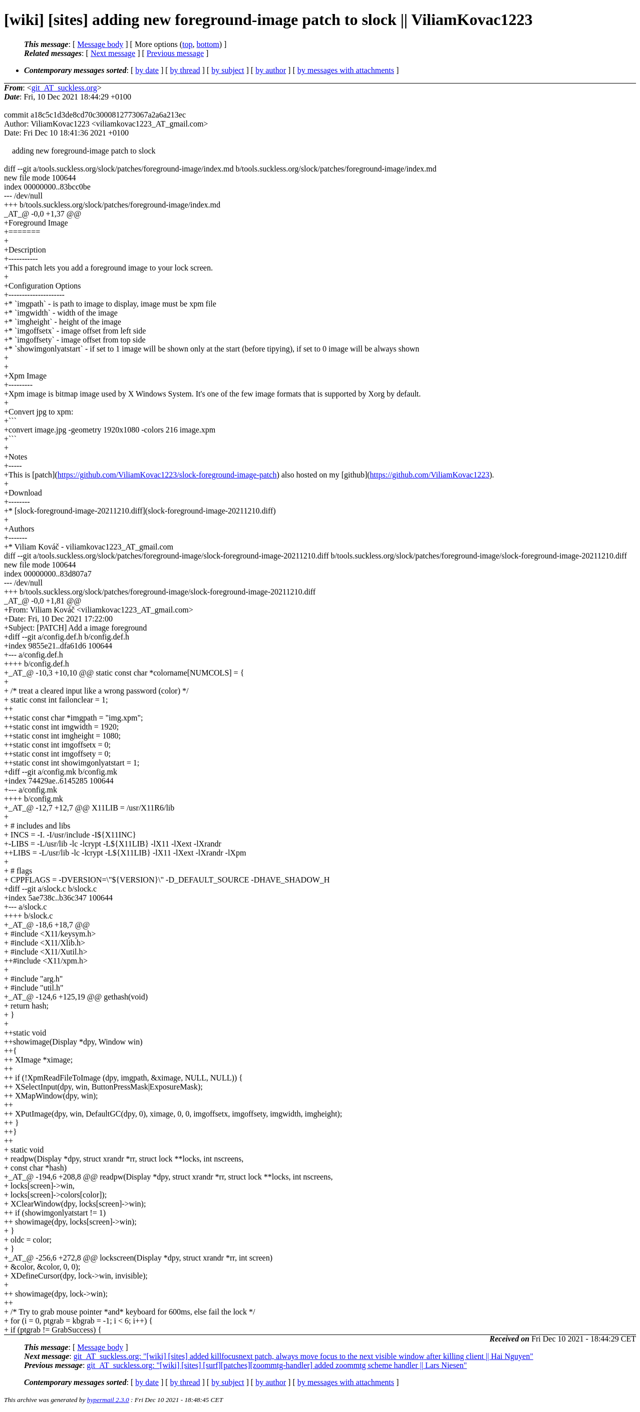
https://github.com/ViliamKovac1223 (430, 474)
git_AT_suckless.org (64, 88)
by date (147, 70)
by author (270, 70)
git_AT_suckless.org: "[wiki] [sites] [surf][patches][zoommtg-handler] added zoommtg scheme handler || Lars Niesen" (277, 1365)
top (187, 44)
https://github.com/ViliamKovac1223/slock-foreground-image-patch (167, 474)
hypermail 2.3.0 (108, 1400)
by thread (185, 70)
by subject (227, 70)
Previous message (175, 53)
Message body (100, 44)
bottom (207, 44)
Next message (113, 53)
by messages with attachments (345, 70)
